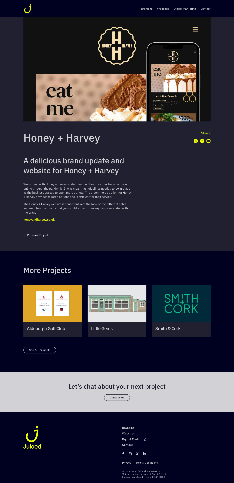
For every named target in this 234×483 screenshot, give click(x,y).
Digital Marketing (185, 8)
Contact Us (117, 397)
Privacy (126, 462)
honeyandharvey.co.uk (39, 220)
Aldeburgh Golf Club (46, 328)
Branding (147, 8)
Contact (206, 8)
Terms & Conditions (146, 462)
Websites (163, 8)
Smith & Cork (167, 328)
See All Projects (40, 350)
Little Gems (102, 328)
